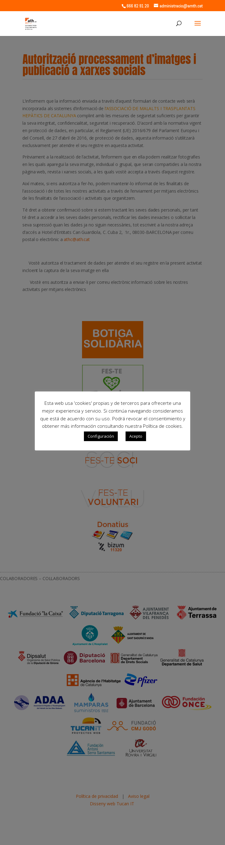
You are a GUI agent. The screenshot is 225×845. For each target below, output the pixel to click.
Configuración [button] (101, 436)
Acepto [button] (135, 436)
